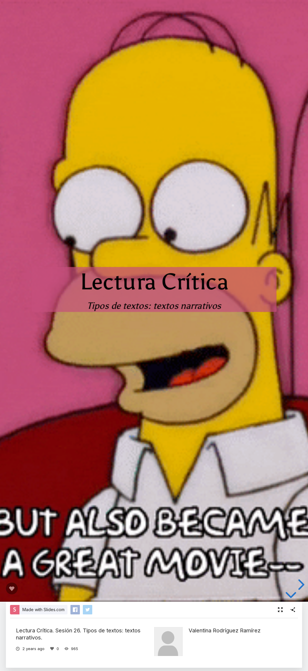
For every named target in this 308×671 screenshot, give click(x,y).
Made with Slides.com (43, 609)
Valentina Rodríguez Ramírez (225, 630)
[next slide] (300, 584)
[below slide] (291, 595)
